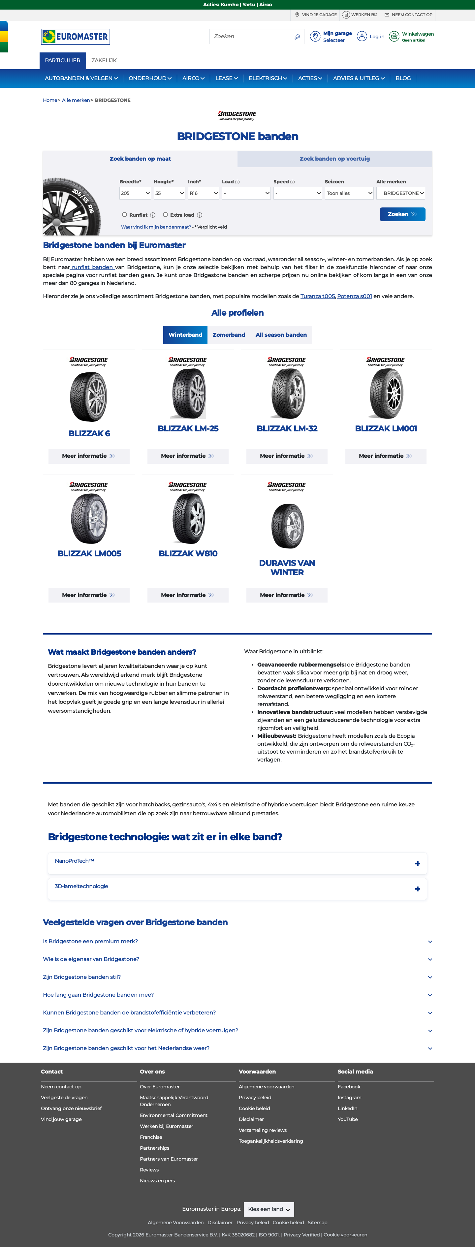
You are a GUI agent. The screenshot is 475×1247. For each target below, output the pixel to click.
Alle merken (391, 181)
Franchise (151, 1137)
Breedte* (130, 181)
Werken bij (359, 15)
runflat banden (92, 267)
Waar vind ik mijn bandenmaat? (156, 227)
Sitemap (317, 1223)
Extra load (181, 215)
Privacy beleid (255, 1098)
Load (231, 181)
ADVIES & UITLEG (356, 78)
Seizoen (334, 181)
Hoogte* (164, 181)
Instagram (350, 1098)
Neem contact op (407, 15)
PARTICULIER (62, 61)
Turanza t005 (318, 296)
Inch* (194, 181)
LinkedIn (347, 1108)
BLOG (403, 78)
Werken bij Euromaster (166, 1126)
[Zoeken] (250, 36)
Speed (284, 181)
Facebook (349, 1087)
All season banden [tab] (281, 335)
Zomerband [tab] (229, 335)
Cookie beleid (254, 1108)
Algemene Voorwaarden (176, 1223)
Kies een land (266, 1209)
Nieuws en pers (157, 1181)
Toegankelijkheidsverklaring (271, 1141)
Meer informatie (85, 456)
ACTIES (307, 78)
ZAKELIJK (103, 61)
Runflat (137, 215)
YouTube (348, 1119)
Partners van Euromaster (169, 1159)
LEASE (224, 78)
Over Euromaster (160, 1087)
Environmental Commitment (173, 1115)
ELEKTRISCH (265, 78)
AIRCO (190, 78)
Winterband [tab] (185, 335)
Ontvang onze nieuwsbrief (71, 1108)
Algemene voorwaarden (266, 1087)
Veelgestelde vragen (64, 1098)
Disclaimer (251, 1119)
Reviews (149, 1170)
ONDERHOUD (147, 78)
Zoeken (399, 214)
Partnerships (154, 1148)
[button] (237, 181)
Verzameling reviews (263, 1130)
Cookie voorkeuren (345, 1235)
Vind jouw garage (61, 1119)
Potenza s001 (354, 296)
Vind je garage (315, 15)
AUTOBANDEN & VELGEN (78, 78)
